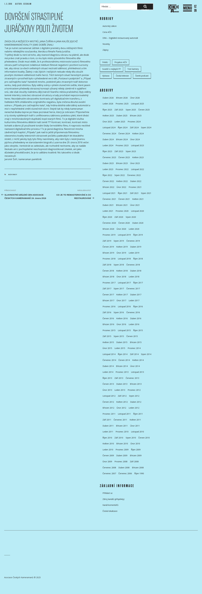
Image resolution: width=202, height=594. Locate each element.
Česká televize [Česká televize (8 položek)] (122, 75)
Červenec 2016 (133, 312)
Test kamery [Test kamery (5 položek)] (133, 69)
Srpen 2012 (134, 396)
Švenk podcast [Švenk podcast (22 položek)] (142, 75)
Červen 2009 (108, 455)
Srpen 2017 (119, 288)
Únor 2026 (135, 97)
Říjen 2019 (138, 234)
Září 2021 (134, 193)
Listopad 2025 (137, 103)
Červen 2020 (124, 223)
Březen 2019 (108, 252)
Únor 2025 (107, 121)
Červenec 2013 (132, 378)
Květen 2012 (122, 402)
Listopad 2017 (124, 282)
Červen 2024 (124, 133)
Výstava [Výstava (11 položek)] (105, 75)
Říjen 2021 (122, 193)
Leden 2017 (134, 300)
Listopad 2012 (109, 396)
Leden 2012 (134, 407)
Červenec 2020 (109, 223)
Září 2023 (118, 151)
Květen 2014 (138, 360)
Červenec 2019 (133, 240)
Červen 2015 (132, 336)
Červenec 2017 (133, 288)
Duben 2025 (121, 115)
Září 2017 (107, 288)
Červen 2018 (108, 270)
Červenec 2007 (109, 473)
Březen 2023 (122, 163)
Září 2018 (107, 264)
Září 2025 (118, 109)
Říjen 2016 (138, 306)
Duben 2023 (108, 163)
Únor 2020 (121, 229)
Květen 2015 (108, 342)
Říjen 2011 (138, 413)
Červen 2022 (108, 181)
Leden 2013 (119, 390)
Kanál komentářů (110, 505)
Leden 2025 (119, 121)
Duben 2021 (108, 205)
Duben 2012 (135, 402)
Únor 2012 (121, 407)
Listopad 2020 (137, 211)
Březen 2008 (138, 467)
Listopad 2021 (109, 193)
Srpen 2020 (131, 217)
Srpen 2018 (119, 264)
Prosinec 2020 (122, 211)
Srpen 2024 (146, 127)
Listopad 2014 (109, 354)
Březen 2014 (122, 366)
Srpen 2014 (146, 354)
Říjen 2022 (107, 175)
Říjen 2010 (107, 437)
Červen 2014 (124, 360)
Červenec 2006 (125, 473)
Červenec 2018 (133, 264)
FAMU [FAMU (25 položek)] (105, 62)
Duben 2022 (135, 181)
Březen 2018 (108, 276)
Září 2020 (118, 217)
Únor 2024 (135, 139)
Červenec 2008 (109, 467)
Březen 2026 (122, 97)
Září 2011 (107, 419)
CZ (195, 6)
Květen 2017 (122, 294)
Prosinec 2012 (134, 390)
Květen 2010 (108, 443)
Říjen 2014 (122, 354)
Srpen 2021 (146, 193)
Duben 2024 (108, 139)
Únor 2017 (121, 300)
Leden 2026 (108, 103)
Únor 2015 (107, 348)
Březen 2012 (108, 407)
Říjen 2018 (138, 258)
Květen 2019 (122, 246)
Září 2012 (122, 396)
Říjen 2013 (107, 378)
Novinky (12, 174)
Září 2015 (107, 336)
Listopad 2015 (124, 330)
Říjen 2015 (138, 330)
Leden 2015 (119, 348)
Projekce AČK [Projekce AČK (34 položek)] (120, 62)
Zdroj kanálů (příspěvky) (113, 499)
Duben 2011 (108, 425)
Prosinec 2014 (134, 348)
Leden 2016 (134, 324)
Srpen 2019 (119, 240)
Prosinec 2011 (109, 413)
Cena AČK (107, 32)
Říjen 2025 (107, 109)
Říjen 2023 (107, 151)
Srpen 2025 (131, 109)
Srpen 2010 (131, 437)
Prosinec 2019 (109, 234)
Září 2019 (107, 240)
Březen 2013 (136, 384)
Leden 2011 (108, 431)
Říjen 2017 (138, 282)
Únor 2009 (107, 461)
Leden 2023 (108, 169)
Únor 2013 (107, 390)
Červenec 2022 (134, 175)
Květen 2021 (138, 199)
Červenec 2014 (109, 360)
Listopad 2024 (109, 127)
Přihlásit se (108, 493)
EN (195, 11)
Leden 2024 (108, 145)
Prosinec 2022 (122, 169)
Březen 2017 (108, 300)
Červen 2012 (108, 402)
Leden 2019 (134, 252)
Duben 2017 (135, 294)
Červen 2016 (108, 318)
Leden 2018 (134, 276)
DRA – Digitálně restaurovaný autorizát (120, 38)
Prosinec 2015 (109, 330)
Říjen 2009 (136, 449)
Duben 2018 (135, 270)
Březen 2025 (136, 115)
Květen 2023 (138, 157)
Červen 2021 (124, 199)
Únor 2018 (121, 276)
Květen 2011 (135, 419)
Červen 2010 (144, 437)
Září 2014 (134, 354)
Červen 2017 (108, 294)
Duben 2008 (123, 467)
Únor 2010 (135, 443)
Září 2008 (134, 461)
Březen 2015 (136, 342)
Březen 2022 (108, 187)
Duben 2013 (121, 384)
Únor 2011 (135, 425)
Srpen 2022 (119, 175)
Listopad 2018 (124, 258)
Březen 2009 (136, 455)
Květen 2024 (138, 133)
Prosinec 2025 (122, 103)
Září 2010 (118, 437)
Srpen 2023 (131, 151)
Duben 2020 (137, 223)
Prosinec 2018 (109, 258)
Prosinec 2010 (122, 431)
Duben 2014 (108, 366)
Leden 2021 (108, 211)
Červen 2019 (108, 246)
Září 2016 (107, 312)
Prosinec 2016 (109, 306)
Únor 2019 (121, 252)
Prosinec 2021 (135, 187)
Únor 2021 (135, 205)
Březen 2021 (122, 205)
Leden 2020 (134, 229)
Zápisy (105, 50)
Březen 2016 (108, 324)
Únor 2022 (121, 187)
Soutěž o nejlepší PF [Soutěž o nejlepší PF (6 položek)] (111, 69)
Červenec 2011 (120, 419)
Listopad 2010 (137, 431)
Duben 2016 (135, 318)
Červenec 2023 (109, 157)
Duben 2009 (121, 455)
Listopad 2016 (124, 306)
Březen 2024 (122, 139)
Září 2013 (118, 378)
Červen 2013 (108, 384)
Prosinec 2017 (109, 282)
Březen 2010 (122, 443)
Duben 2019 (135, 246)
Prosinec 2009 (122, 449)
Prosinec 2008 (120, 461)
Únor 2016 (121, 324)
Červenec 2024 (109, 133)
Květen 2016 (122, 318)
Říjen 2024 (122, 127)
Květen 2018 (122, 270)
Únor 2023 (135, 163)
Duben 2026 (108, 97)
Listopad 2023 (137, 145)
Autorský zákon (110, 26)
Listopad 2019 (124, 234)
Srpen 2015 (119, 336)
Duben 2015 (121, 342)
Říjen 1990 (139, 473)
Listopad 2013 (137, 372)
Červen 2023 (124, 157)
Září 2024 (134, 127)
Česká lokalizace (110, 511)
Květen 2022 (122, 181)
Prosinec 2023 (122, 145)
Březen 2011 (122, 425)
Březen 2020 (108, 229)
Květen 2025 (108, 115)
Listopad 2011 (124, 413)
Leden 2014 (108, 372)
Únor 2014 (135, 366)
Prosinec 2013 (122, 372)
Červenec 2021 (109, 199)
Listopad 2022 (137, 169)
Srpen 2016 (119, 312)
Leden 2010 (108, 449)
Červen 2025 (144, 109)
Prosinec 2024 (134, 121)
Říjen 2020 (107, 217)
